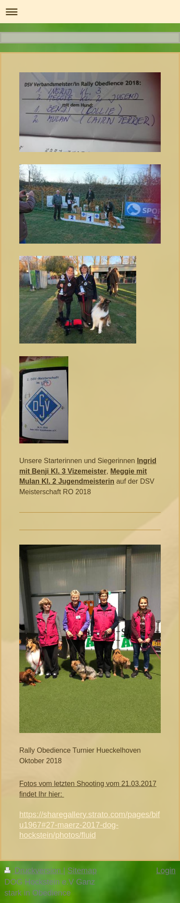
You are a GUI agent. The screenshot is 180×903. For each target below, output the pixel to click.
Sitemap (82, 870)
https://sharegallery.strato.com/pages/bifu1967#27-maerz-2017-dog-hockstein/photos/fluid (89, 824)
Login (166, 870)
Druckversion (33, 870)
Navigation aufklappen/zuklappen (90, 11)
